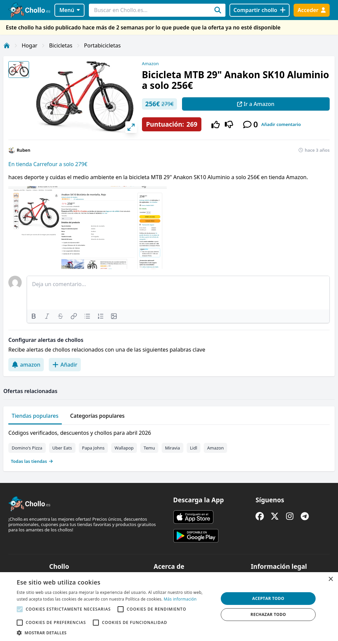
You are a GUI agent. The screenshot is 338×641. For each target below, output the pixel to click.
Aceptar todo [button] (268, 598)
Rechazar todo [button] (268, 614)
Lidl (193, 448)
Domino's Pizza (27, 448)
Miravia (172, 448)
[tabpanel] (169, 445)
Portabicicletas (102, 45)
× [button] (330, 579)
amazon (26, 364)
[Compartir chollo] (259, 10)
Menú (69, 10)
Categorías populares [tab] (97, 415)
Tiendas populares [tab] (35, 415)
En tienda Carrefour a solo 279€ (48, 164)
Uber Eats (62, 448)
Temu (149, 448)
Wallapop (124, 448)
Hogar (29, 45)
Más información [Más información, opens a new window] (180, 599)
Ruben (23, 150)
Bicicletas (60, 45)
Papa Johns (93, 448)
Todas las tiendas (32, 461)
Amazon (150, 63)
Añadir (64, 364)
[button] (114, 632)
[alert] (169, 606)
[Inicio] (6, 45)
